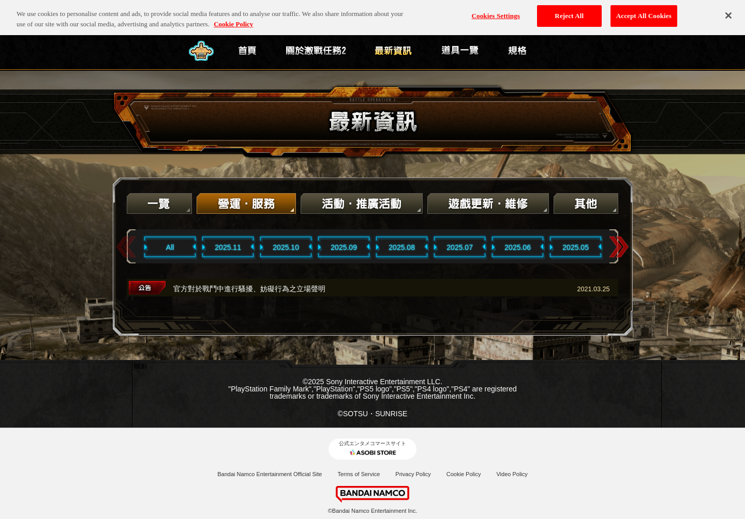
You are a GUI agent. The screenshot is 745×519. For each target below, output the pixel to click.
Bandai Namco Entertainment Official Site (269, 474)
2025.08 (402, 247)
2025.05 (575, 247)
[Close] (728, 12)
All (170, 247)
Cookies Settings (496, 12)
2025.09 (344, 247)
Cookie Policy (463, 474)
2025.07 (459, 247)
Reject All (569, 12)
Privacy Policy (412, 474)
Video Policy (511, 474)
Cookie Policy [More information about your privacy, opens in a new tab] (233, 20)
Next (619, 247)
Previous (126, 247)
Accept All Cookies (644, 12)
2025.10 (286, 247)
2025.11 (228, 247)
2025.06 (517, 247)
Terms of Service (358, 474)
